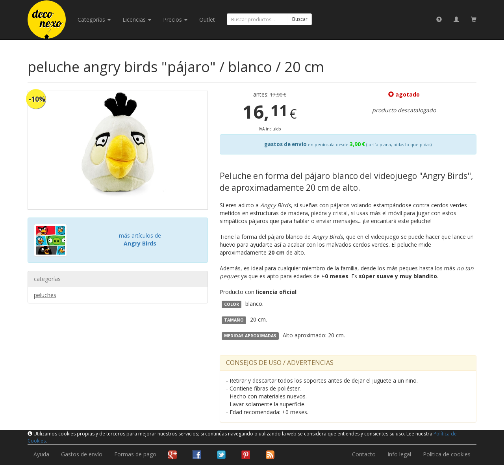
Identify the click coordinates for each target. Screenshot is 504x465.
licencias (136, 19)
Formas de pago (135, 454)
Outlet (207, 19)
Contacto (364, 454)
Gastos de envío (81, 454)
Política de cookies (447, 454)
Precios (175, 19)
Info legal (399, 454)
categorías (94, 19)
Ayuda (41, 454)
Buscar (300, 19)
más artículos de (140, 239)
